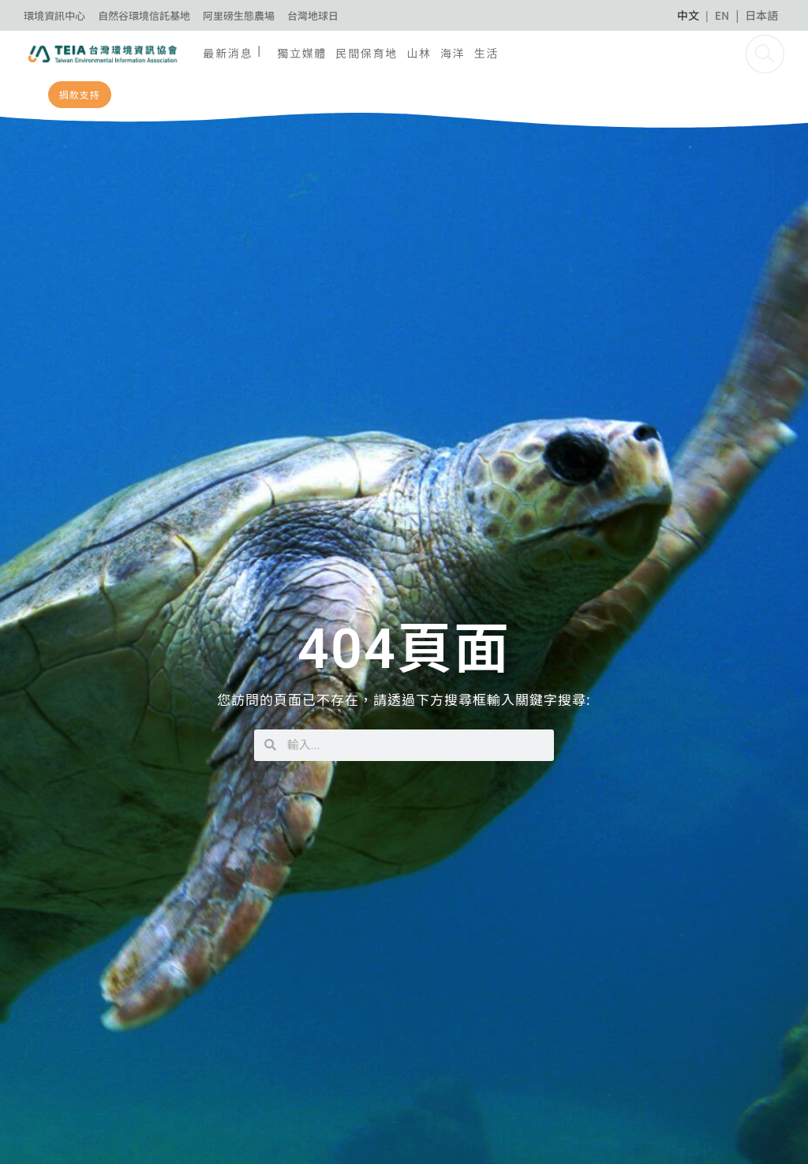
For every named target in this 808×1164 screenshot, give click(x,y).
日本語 (761, 15)
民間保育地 (366, 53)
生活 (486, 53)
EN (722, 15)
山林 (419, 53)
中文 (688, 15)
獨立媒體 (302, 53)
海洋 (453, 53)
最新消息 (227, 53)
